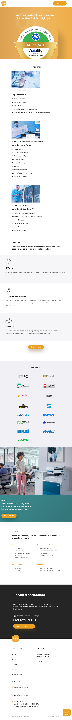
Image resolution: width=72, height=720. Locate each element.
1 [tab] (2, 12)
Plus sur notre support (24, 626)
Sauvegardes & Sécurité (20, 223)
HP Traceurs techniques (20, 153)
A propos (15, 664)
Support (60, 3)
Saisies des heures (18, 106)
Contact (14, 669)
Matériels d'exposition (19, 170)
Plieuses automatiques (19, 163)
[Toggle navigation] (69, 3)
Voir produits (9, 516)
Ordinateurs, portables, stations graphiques (27, 217)
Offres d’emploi (17, 674)
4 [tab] (2, 21)
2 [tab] (2, 15)
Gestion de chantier (18, 99)
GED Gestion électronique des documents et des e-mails (31, 112)
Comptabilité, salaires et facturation (24, 109)
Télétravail (15, 227)
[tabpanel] (36, 29)
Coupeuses (15, 166)
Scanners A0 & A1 (18, 159)
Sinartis (58, 716)
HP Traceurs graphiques (20, 156)
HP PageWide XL (17, 149)
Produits (14, 654)
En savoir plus (36, 347)
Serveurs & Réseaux (18, 220)
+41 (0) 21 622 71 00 (21, 695)
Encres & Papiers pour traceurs (22, 173)
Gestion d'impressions (19, 102)
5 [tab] (2, 24)
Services (14, 659)
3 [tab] (2, 18)
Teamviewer (41, 661)
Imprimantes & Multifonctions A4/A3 (24, 213)
